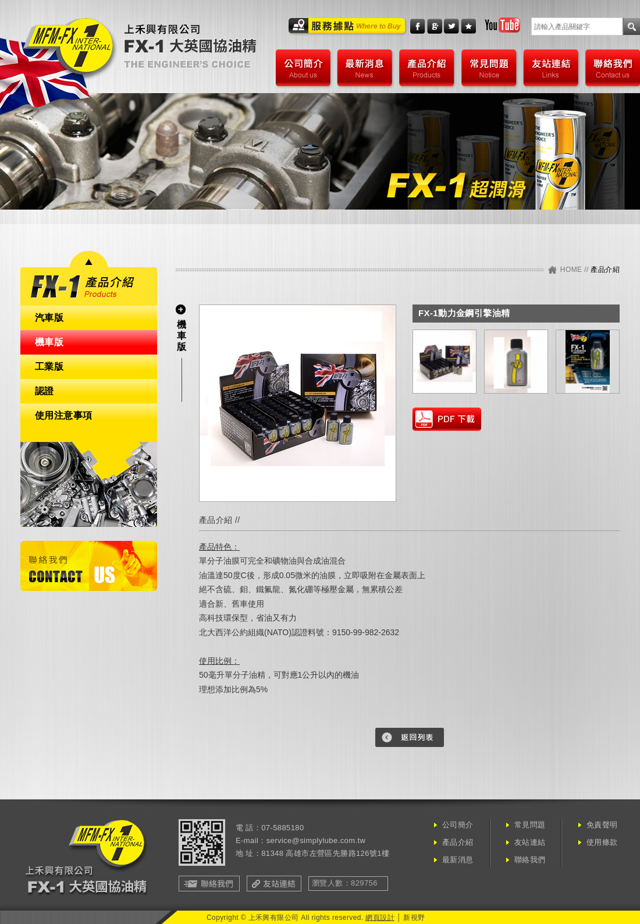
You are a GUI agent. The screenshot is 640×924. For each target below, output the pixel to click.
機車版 (49, 342)
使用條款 (602, 842)
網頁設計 (379, 918)
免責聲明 (602, 824)
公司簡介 (303, 68)
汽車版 (49, 318)
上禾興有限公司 (190, 48)
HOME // (575, 269)
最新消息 (365, 68)
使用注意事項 (63, 415)
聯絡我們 (611, 68)
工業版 (49, 366)
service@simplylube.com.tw (316, 840)
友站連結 (551, 68)
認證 (44, 391)
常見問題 (489, 68)
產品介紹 (427, 68)
